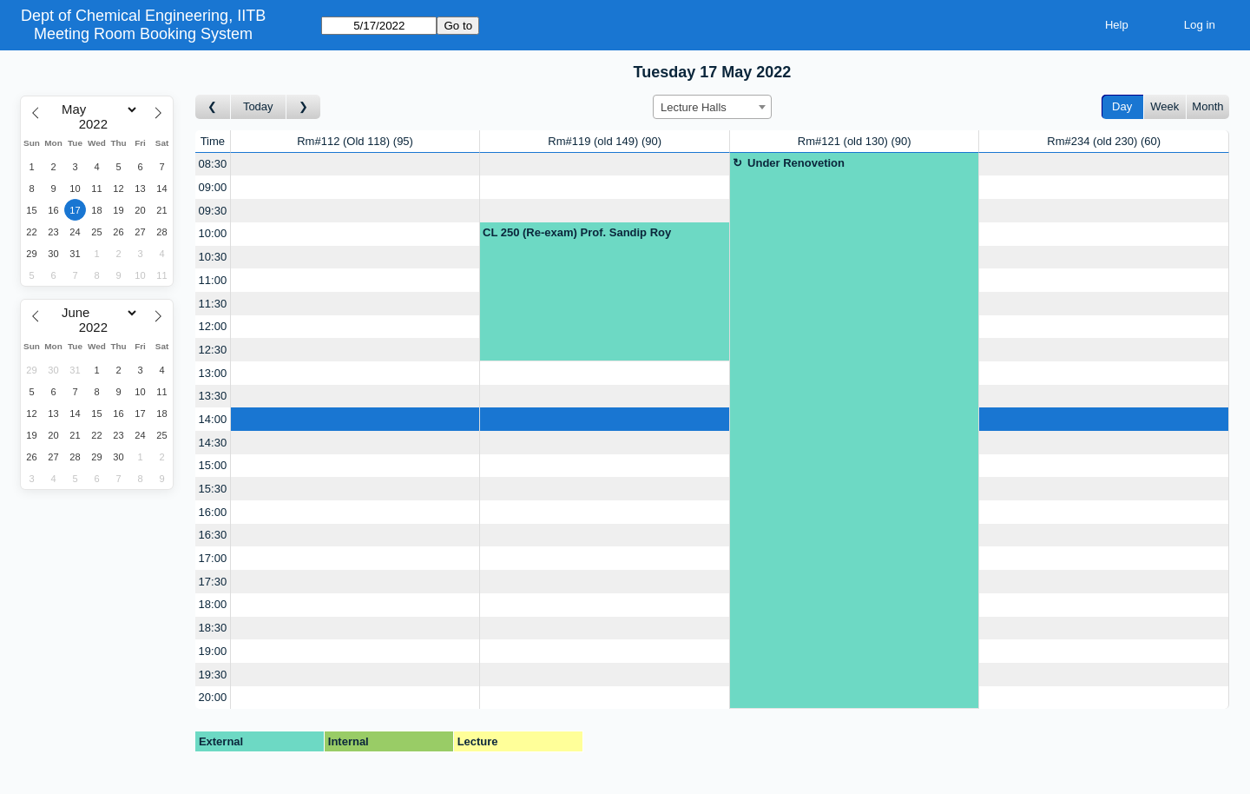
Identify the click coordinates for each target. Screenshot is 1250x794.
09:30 (213, 210)
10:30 (213, 256)
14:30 (213, 442)
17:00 (213, 558)
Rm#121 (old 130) (854, 141)
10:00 (213, 233)
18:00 (213, 604)
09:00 (213, 187)
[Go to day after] (303, 107)
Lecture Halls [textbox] (694, 107)
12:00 (213, 326)
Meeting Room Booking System (143, 34)
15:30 (213, 488)
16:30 (213, 534)
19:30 (213, 674)
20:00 (213, 697)
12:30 (213, 349)
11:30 (213, 303)
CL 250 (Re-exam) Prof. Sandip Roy (577, 232)
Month (1207, 106)
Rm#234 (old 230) (1104, 141)
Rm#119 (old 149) (604, 141)
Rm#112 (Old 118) (355, 141)
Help (1116, 24)
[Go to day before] (213, 107)
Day (1122, 106)
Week (1164, 106)
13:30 (213, 395)
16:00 (213, 512)
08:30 (213, 163)
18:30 (213, 627)
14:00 (213, 419)
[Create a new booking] (355, 164)
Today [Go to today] (258, 106)
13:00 (213, 373)
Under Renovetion (796, 162)
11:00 (213, 280)
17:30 (213, 581)
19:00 (213, 651)
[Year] (97, 124)
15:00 (213, 465)
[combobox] (712, 107)
